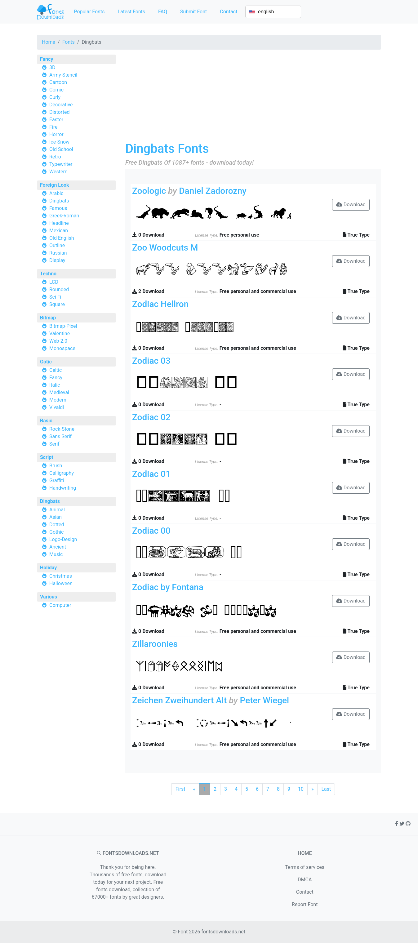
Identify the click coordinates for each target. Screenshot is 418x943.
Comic (56, 90)
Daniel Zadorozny (212, 191)
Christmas (60, 576)
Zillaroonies (155, 644)
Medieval (59, 392)
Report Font (305, 904)
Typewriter (61, 164)
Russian (58, 253)
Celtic (55, 370)
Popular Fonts (89, 12)
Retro (55, 157)
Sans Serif (60, 436)
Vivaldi (56, 407)
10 (301, 789)
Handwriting (62, 488)
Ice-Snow (59, 142)
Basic (46, 421)
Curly (54, 97)
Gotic (46, 362)
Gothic (56, 532)
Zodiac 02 (151, 417)
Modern (57, 400)
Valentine (59, 333)
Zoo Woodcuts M (165, 247)
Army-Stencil (63, 75)
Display (57, 260)
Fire (53, 127)
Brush (55, 466)
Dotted (56, 524)
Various (48, 597)
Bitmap (48, 318)
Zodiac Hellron (160, 304)
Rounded (59, 289)
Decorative (61, 105)
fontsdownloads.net (223, 932)
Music (56, 554)
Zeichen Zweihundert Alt (179, 700)
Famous (58, 208)
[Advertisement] (253, 98)
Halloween (61, 583)
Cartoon (58, 82)
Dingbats (59, 201)
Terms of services (304, 867)
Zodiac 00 (151, 531)
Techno (48, 274)
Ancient (57, 547)
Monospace (62, 348)
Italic (54, 385)
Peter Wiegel (264, 700)
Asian (55, 517)
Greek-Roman (64, 216)
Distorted (59, 112)
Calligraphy (61, 473)
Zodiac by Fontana (167, 587)
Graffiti (56, 480)
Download (351, 204)
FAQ (162, 12)
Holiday (48, 568)
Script (46, 457)
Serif (54, 444)
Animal (57, 510)
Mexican (58, 231)
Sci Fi (55, 297)
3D (52, 67)
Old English (61, 238)
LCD (53, 282)
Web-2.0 (58, 341)
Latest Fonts (131, 12)
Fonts (68, 42)
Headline (59, 223)
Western (58, 172)
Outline (57, 245)
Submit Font (193, 12)
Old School (61, 149)
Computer (60, 605)
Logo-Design (63, 539)
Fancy (46, 59)
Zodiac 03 (151, 361)
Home (48, 42)
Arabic (56, 193)
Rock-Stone (61, 429)
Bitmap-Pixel (63, 326)
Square (57, 304)
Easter (56, 119)
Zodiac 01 (151, 474)
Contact (228, 12)
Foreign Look (54, 185)
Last (326, 789)
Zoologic (149, 191)
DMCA (305, 880)
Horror (56, 134)
